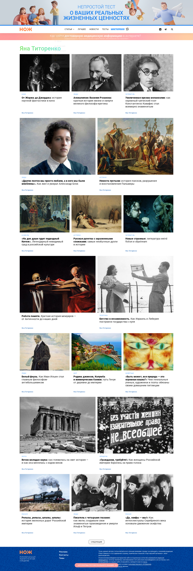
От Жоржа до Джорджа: (42, 99)
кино (24, 94)
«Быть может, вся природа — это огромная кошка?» (147, 381)
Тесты (105, 29)
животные (129, 373)
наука (24, 456)
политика (103, 315)
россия (25, 514)
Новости (94, 29)
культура (25, 235)
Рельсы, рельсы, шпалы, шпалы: (44, 520)
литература (130, 94)
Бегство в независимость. (129, 320)
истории (77, 235)
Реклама (63, 552)
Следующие (96, 542)
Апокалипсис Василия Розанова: (93, 100)
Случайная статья (127, 29)
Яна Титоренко (27, 113)
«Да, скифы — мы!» (145, 520)
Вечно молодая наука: (55, 461)
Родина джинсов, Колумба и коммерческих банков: (94, 379)
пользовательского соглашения (139, 564)
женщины (103, 456)
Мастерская (117, 29)
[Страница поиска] (172, 29)
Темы (61, 558)
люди (75, 94)
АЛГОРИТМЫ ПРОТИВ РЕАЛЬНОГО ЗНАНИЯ (96, 565)
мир (75, 373)
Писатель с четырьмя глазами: (95, 522)
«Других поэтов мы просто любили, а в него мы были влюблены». (53, 182)
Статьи (68, 29)
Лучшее (82, 29)
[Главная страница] (26, 29)
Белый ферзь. (43, 379)
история (102, 177)
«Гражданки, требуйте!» (129, 461)
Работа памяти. (49, 317)
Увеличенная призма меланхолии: (147, 102)
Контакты (63, 555)
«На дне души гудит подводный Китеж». (42, 241)
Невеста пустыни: (128, 182)
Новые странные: (146, 240)
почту (145, 562)
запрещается (103, 560)
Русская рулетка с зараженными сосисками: (95, 241)
